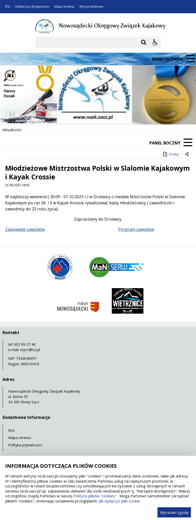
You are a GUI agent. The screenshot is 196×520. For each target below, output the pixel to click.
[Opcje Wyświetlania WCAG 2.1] (155, 42)
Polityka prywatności (25, 445)
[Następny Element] (37, 114)
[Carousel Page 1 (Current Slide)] (49, 114)
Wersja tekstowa (91, 6)
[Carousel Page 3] (59, 114)
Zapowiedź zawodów (25, 229)
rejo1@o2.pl (30, 349)
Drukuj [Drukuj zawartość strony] (170, 154)
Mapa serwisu (64, 6)
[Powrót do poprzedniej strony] (187, 154)
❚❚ (10, 114)
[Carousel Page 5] (69, 114)
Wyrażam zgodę (174, 512)
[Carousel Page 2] (54, 114)
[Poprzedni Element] (24, 114)
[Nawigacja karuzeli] (30, 114)
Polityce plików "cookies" (95, 495)
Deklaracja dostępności (32, 6)
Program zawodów (136, 229)
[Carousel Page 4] (64, 114)
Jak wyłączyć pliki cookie (119, 500)
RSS (7, 6)
